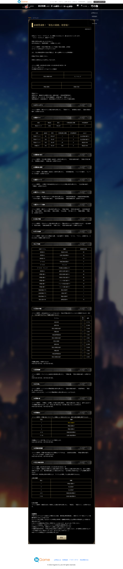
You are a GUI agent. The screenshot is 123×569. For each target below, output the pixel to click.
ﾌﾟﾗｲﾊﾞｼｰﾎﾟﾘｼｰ (74, 560)
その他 (96, 6)
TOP (29, 18)
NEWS (40, 6)
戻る (61, 537)
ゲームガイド (68, 6)
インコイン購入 (53, 2)
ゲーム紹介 (54, 6)
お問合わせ (57, 560)
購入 (82, 6)
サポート (61, 2)
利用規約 (65, 560)
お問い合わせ (68, 2)
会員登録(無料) (81, 2)
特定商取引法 (84, 560)
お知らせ (75, 2)
